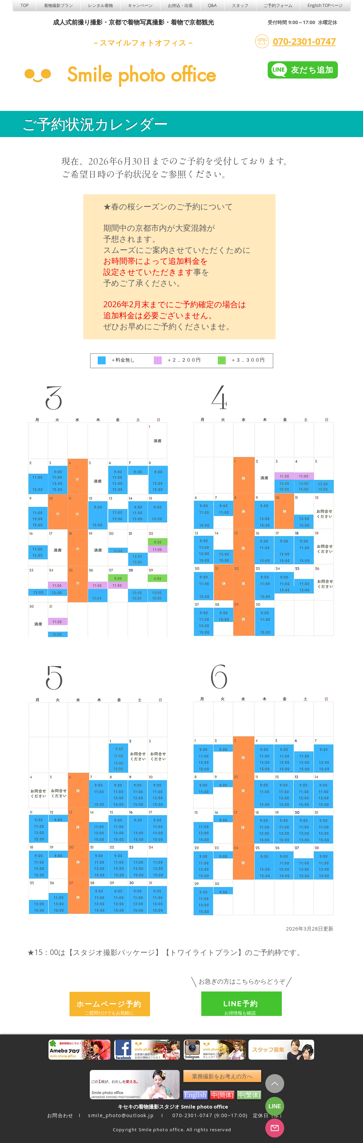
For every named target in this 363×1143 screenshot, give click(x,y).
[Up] (274, 1083)
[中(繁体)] (249, 1095)
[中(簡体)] (222, 1095)
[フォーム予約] (274, 1128)
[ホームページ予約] (110, 1004)
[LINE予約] (241, 1003)
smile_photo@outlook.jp (121, 1115)
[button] (100, 5)
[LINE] (274, 1106)
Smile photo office (141, 74)
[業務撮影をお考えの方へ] (222, 1076)
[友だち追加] (303, 70)
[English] (195, 1095)
